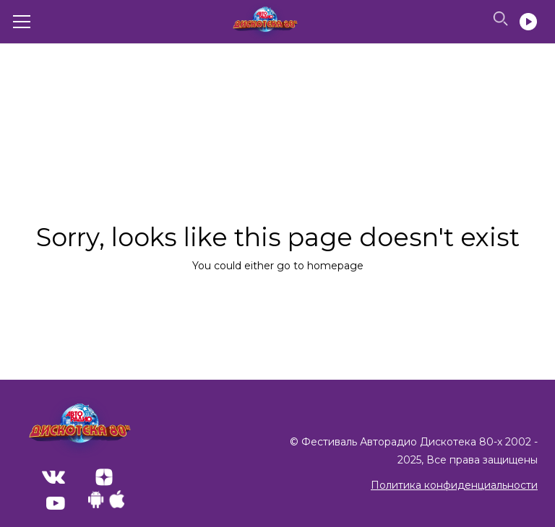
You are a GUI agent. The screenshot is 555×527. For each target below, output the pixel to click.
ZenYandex (104, 477)
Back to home (278, 312)
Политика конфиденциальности (454, 485)
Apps (106, 499)
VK (53, 477)
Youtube (55, 503)
